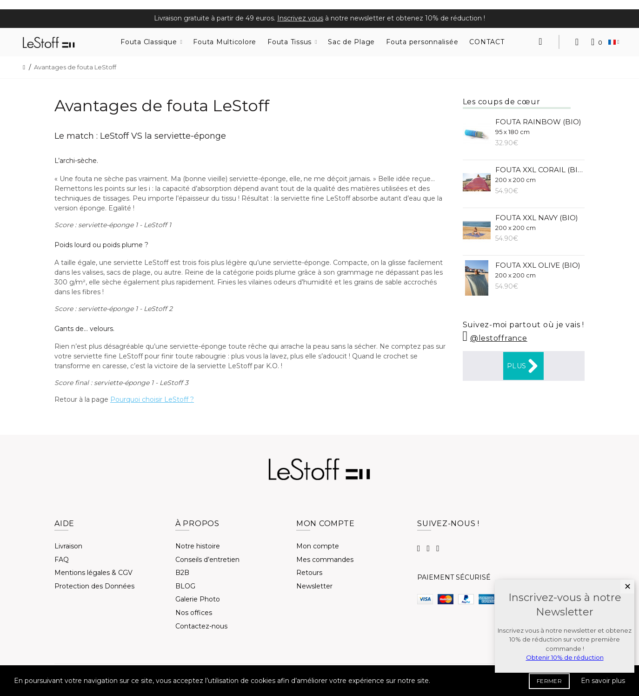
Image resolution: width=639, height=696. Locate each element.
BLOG (185, 586)
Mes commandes (324, 559)
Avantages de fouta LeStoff (75, 67)
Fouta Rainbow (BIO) (538, 126)
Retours (309, 572)
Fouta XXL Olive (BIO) (537, 270)
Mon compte (317, 546)
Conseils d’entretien (207, 559)
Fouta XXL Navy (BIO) (536, 222)
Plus (523, 366)
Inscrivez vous (300, 18)
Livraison (68, 546)
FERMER (549, 680)
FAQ (61, 559)
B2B (182, 572)
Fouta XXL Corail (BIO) (540, 174)
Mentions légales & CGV (93, 572)
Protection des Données (94, 586)
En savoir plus (603, 680)
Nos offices (193, 612)
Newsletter (314, 586)
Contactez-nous (201, 626)
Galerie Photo (197, 599)
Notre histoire (197, 546)
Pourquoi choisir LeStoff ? (152, 399)
